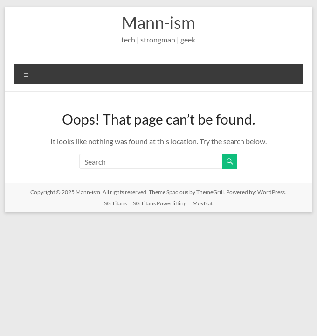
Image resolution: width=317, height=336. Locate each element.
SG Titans (115, 203)
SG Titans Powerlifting (159, 203)
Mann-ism (158, 22)
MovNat (203, 203)
